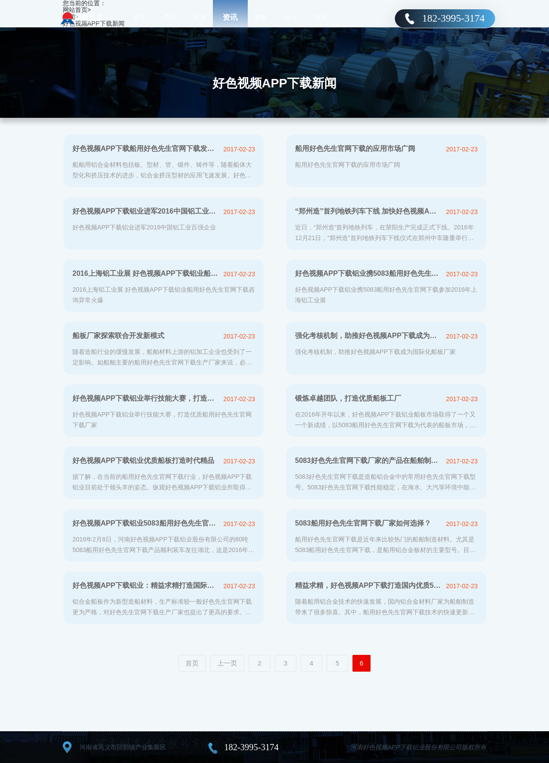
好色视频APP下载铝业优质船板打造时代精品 (143, 460)
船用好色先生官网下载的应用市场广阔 (355, 148)
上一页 (227, 663)
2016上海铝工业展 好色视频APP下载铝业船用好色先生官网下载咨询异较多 (145, 273)
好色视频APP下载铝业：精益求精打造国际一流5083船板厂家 (145, 585)
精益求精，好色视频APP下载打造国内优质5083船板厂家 (368, 585)
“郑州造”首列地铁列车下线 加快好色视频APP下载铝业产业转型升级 (368, 211)
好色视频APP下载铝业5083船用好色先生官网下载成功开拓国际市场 (145, 523)
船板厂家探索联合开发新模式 (118, 335)
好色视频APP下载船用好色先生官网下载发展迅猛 (145, 148)
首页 (139, 17)
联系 (321, 17)
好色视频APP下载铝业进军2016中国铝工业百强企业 (145, 211)
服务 (260, 17)
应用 (200, 17)
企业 (291, 17)
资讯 (230, 17)
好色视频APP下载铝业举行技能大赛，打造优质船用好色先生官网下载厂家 (145, 398)
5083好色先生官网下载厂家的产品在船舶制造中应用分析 (368, 460)
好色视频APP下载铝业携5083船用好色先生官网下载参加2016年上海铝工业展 (368, 273)
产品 (169, 17)
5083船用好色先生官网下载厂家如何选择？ (363, 523)
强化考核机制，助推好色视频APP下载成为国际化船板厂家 (368, 335)
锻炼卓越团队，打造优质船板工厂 (348, 398)
